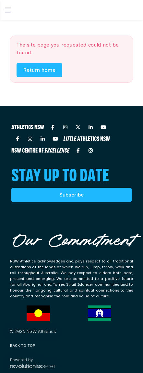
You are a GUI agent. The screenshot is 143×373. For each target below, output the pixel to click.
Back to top (22, 345)
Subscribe (71, 195)
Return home (39, 70)
